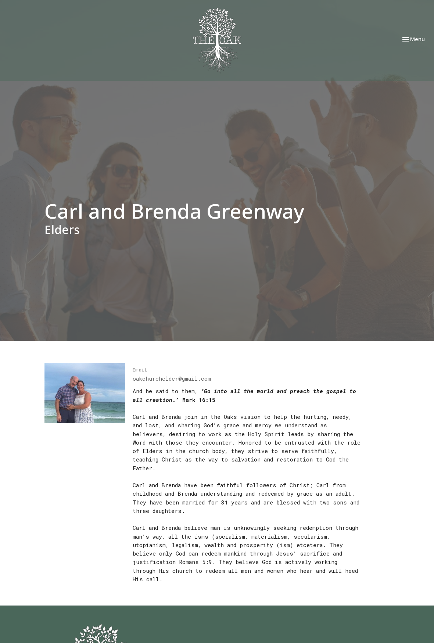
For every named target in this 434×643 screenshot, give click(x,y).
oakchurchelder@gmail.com (172, 378)
